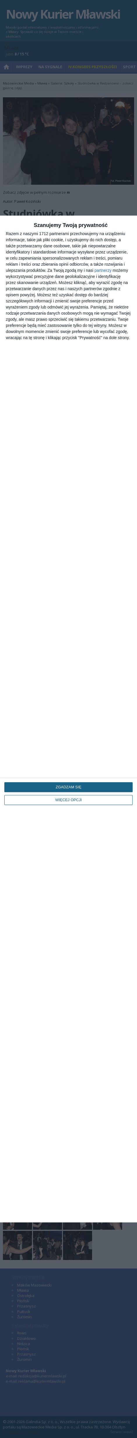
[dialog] (68, 719)
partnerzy (102, 270)
